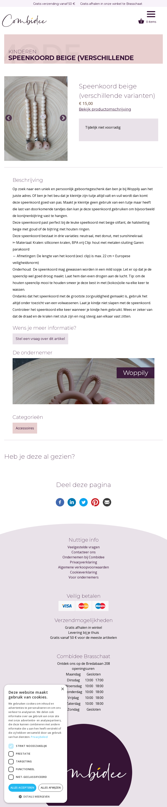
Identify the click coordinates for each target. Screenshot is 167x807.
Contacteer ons (84, 552)
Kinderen (22, 52)
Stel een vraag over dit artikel (40, 339)
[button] (35, 796)
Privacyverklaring (83, 562)
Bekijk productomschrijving (105, 109)
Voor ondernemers (84, 577)
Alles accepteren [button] (22, 787)
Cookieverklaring (83, 572)
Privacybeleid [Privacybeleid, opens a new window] (39, 737)
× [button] (62, 689)
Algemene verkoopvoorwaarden (83, 567)
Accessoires (25, 428)
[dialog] (35, 744)
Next (63, 118)
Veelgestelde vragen (84, 547)
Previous (8, 118)
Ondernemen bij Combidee (83, 557)
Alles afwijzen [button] (51, 787)
